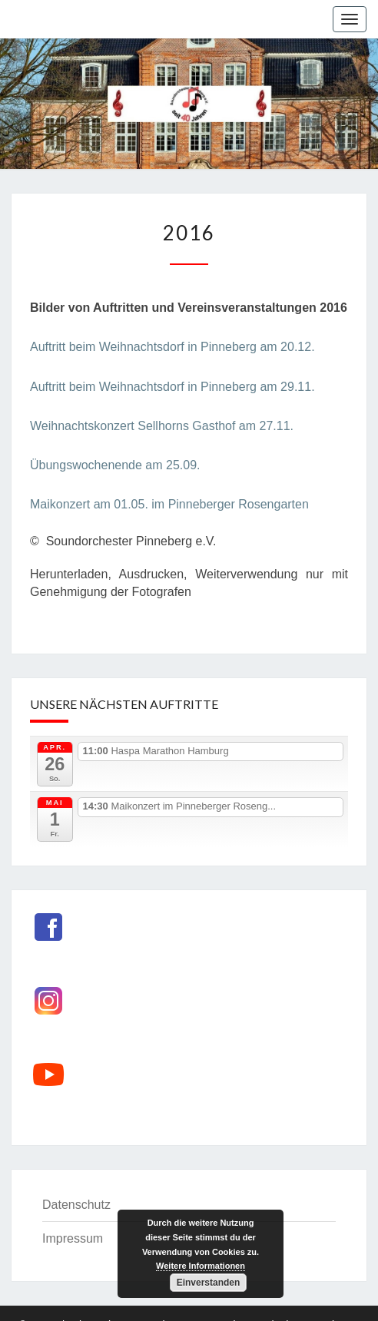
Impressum (72, 1238)
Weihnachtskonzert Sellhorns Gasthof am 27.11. (161, 425)
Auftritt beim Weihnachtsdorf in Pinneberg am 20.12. (172, 346)
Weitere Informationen (200, 1265)
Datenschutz (76, 1204)
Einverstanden (208, 1282)
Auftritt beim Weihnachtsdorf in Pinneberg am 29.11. (172, 386)
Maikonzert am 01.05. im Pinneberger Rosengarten (169, 504)
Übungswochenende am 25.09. (115, 465)
